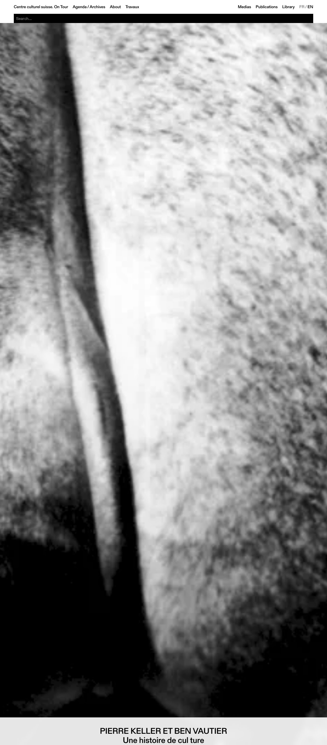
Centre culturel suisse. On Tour (41, 7)
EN (310, 7)
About (115, 7)
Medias (244, 7)
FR (302, 7)
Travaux (132, 7)
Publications (267, 7)
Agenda (80, 7)
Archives (97, 7)
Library (288, 7)
